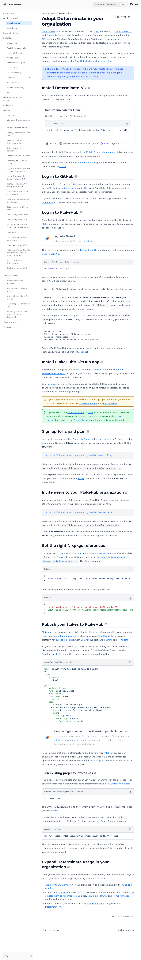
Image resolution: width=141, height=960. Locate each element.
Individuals (12, 28)
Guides (17, 110)
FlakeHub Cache (14, 53)
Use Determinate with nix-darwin (17, 238)
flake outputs (67, 636)
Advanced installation (17, 128)
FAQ (8, 92)
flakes (108, 753)
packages (81, 896)
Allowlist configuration (17, 245)
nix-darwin (101, 896)
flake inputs (48, 636)
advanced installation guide (87, 162)
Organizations (13, 23)
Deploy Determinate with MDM (18, 134)
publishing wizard (63, 740)
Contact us (8, 327)
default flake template (117, 783)
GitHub (74, 184)
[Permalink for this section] (89, 87)
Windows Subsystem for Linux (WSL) (78, 143)
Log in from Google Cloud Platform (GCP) (17, 177)
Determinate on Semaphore (14, 149)
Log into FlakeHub (66, 236)
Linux (104, 143)
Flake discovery (14, 73)
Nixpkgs (61, 557)
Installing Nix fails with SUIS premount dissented (17, 314)
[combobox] (110, 4)
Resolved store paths (16, 63)
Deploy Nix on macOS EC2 (17, 269)
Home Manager (121, 896)
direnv (54, 810)
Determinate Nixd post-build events (18, 192)
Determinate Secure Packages (12, 98)
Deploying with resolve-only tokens (18, 200)
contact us (47, 202)
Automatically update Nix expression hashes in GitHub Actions (18, 252)
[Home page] (12, 4)
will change (81, 352)
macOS (51, 143)
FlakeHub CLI (13, 68)
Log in (123, 188)
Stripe (81, 478)
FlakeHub (17, 38)
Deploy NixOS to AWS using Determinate (17, 185)
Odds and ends (10, 322)
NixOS (118, 143)
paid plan (49, 443)
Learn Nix (11, 115)
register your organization (74, 188)
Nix (97, 31)
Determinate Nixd (89, 250)
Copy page (123, 17)
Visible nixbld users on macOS (17, 289)
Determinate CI (53, 907)
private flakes (104, 61)
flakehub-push (50, 654)
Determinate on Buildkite (18, 156)
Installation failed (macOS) (15, 282)
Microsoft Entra (75, 412)
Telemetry (11, 232)
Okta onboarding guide (86, 420)
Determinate (48, 31)
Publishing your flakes (17, 48)
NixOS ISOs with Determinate (14, 261)
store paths (123, 639)
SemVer (85, 639)
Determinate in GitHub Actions (17, 208)
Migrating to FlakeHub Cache (17, 162)
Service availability (15, 87)
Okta (90, 412)
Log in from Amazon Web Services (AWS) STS (18, 169)
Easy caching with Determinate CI (15, 141)
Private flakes (13, 58)
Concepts (19, 77)
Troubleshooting (17, 275)
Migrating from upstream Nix (18, 121)
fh (60, 821)
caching (108, 639)
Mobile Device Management (101, 152)
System (7, 956)
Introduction (9, 13)
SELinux (46, 39)
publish (62, 892)
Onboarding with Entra (17, 215)
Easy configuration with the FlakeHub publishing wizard (91, 731)
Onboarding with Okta (17, 219)
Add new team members (58, 885)
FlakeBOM (8, 105)
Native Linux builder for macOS (18, 297)
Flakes (45, 632)
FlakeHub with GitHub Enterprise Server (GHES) (18, 225)
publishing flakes (65, 639)
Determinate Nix (11, 33)
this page (52, 384)
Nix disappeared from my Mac (18, 305)
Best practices (13, 82)
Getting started (17, 18)
